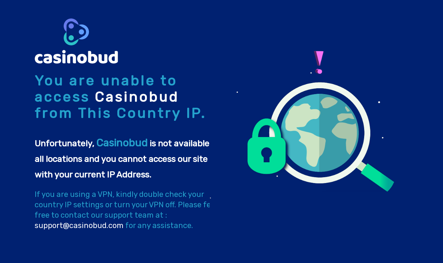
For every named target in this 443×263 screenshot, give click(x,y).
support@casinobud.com (79, 225)
